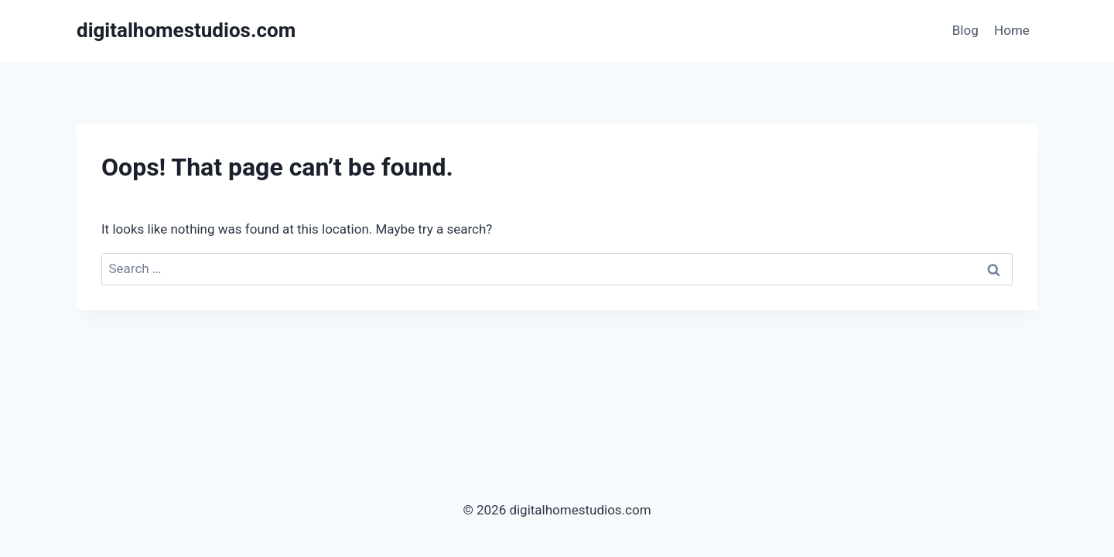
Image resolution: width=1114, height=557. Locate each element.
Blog (965, 30)
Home (1012, 30)
